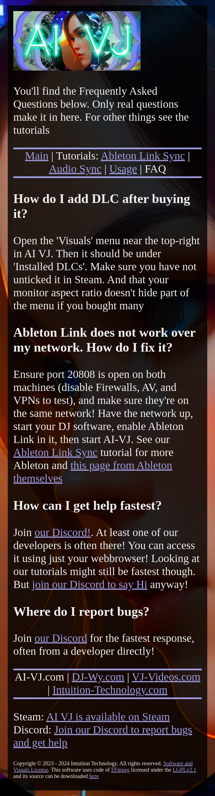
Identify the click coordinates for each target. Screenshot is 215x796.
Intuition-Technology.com (110, 690)
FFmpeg (120, 770)
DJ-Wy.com (98, 677)
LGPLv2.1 (184, 770)
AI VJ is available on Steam (108, 716)
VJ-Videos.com (166, 677)
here (94, 776)
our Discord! (63, 532)
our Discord (61, 638)
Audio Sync (75, 169)
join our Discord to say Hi (89, 584)
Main (36, 156)
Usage (123, 169)
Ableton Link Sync (143, 156)
